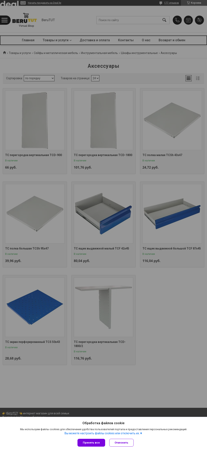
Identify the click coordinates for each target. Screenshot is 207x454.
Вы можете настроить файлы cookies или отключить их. (102, 433)
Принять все (91, 442)
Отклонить (121, 442)
